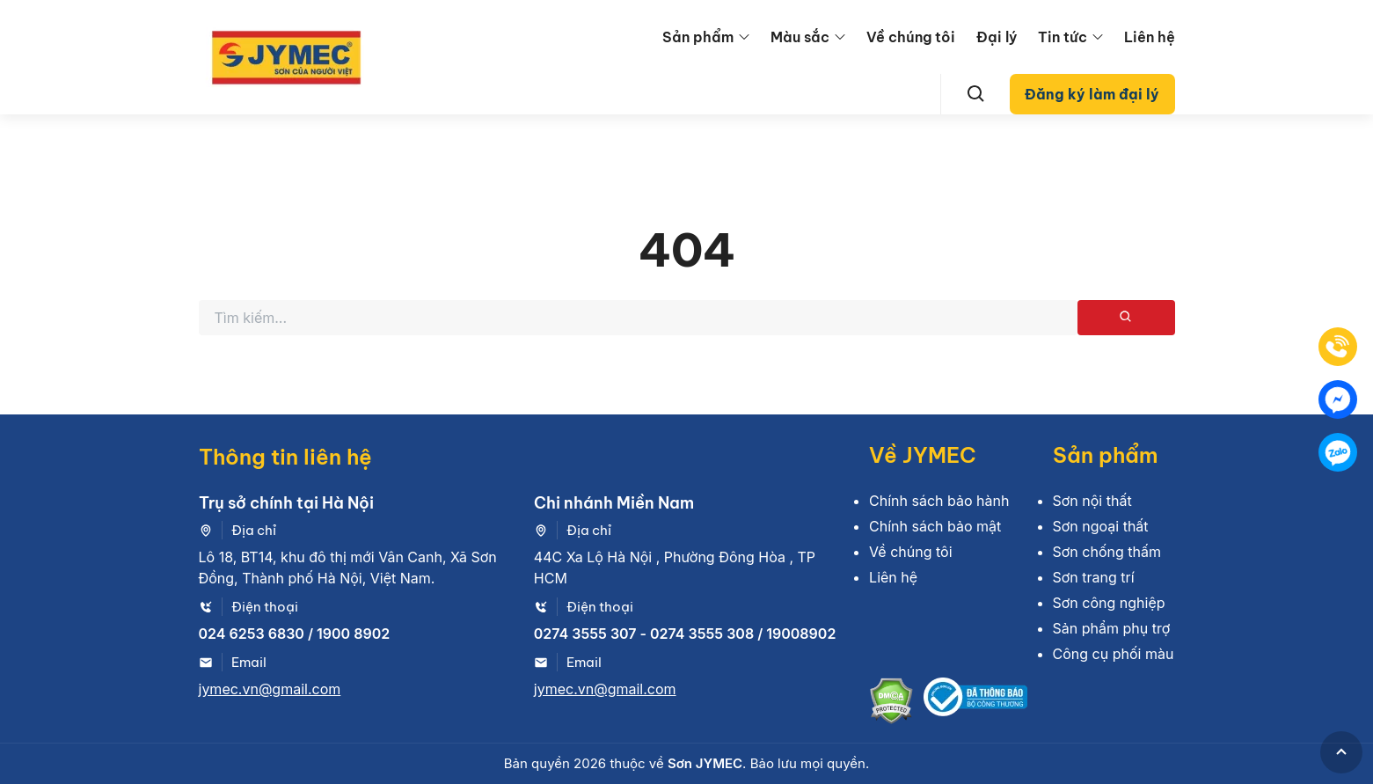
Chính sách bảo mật (935, 526)
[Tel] (1338, 346)
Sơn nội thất (1092, 500)
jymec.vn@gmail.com (270, 689)
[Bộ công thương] (975, 703)
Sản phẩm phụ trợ (1112, 628)
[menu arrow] (744, 37)
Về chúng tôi (910, 37)
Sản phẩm (698, 37)
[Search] (976, 94)
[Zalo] (1338, 452)
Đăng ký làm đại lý (1092, 94)
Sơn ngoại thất (1101, 526)
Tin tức (1062, 37)
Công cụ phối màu (1113, 654)
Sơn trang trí (1094, 577)
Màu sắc (799, 37)
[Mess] (1338, 399)
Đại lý (996, 37)
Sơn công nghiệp (1109, 603)
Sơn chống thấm (1107, 552)
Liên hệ (1149, 37)
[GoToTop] (1341, 752)
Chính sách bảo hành (939, 500)
